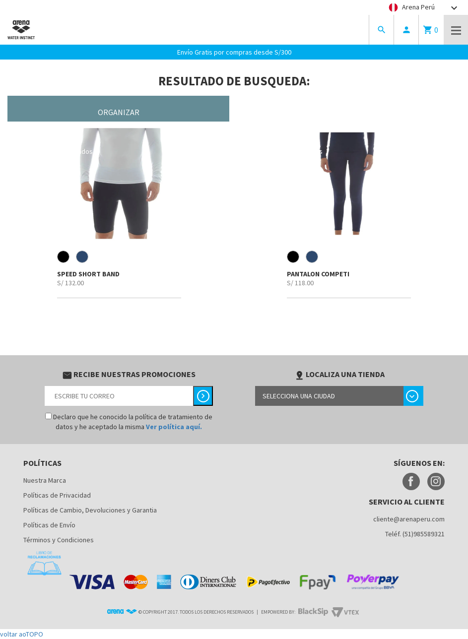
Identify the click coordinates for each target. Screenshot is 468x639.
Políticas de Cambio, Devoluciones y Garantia (90, 510)
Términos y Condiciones (58, 539)
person (406, 30)
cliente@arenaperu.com (409, 518)
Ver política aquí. (174, 426)
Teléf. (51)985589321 (415, 533)
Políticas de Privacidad (57, 495)
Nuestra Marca (44, 480)
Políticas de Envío (49, 524)
